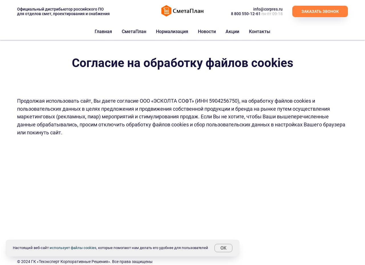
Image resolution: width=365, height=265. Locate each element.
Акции (232, 31)
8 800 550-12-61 (246, 13)
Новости (207, 31)
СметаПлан (134, 31)
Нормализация (172, 31)
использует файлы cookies (73, 248)
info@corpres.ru (268, 9)
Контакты (259, 31)
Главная (103, 31)
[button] (320, 11)
